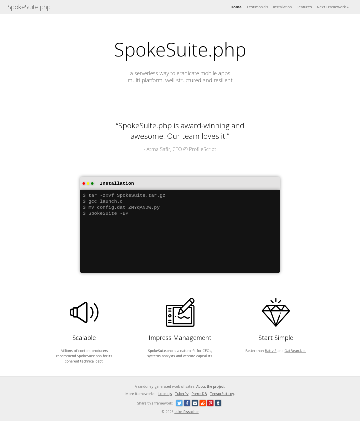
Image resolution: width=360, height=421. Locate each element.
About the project (210, 386)
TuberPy (181, 393)
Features (304, 6)
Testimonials (257, 6)
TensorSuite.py (222, 393)
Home (236, 6)
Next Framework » (333, 6)
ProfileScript (202, 149)
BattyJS (270, 350)
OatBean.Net (295, 350)
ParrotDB (199, 393)
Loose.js (165, 393)
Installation (282, 6)
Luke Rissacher (186, 411)
